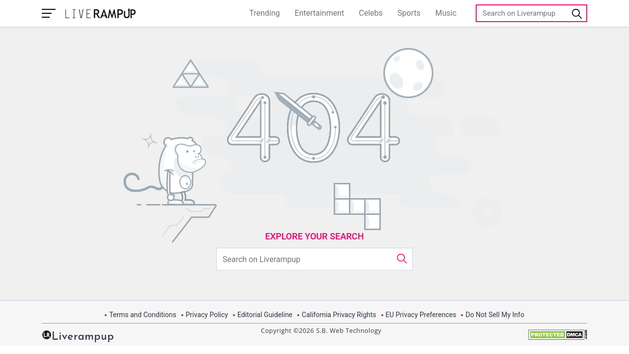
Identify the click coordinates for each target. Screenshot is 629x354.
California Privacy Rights (339, 315)
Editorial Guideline (264, 315)
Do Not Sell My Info (494, 315)
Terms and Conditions (142, 315)
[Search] (531, 13)
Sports (409, 13)
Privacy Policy (207, 315)
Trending (264, 13)
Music (446, 13)
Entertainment (319, 13)
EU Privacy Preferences (421, 315)
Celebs (371, 13)
